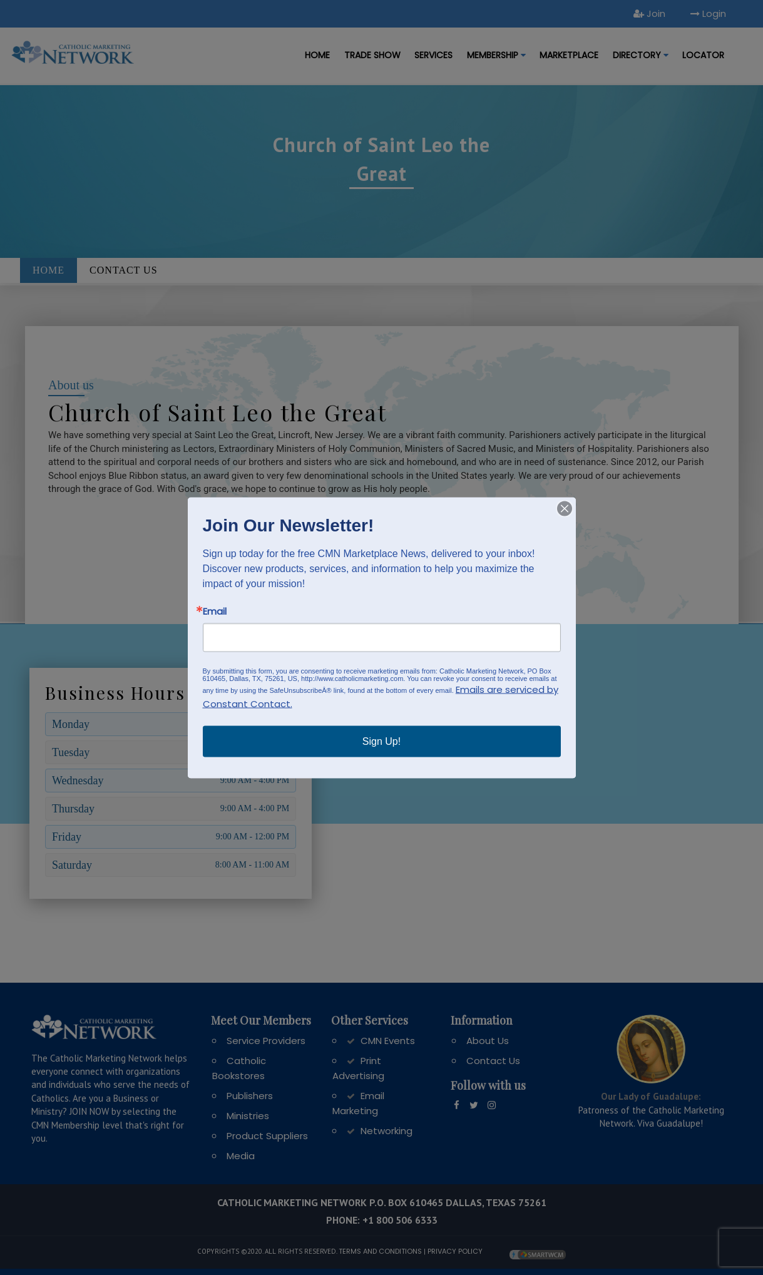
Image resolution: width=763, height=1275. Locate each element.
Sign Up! (381, 740)
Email (215, 610)
